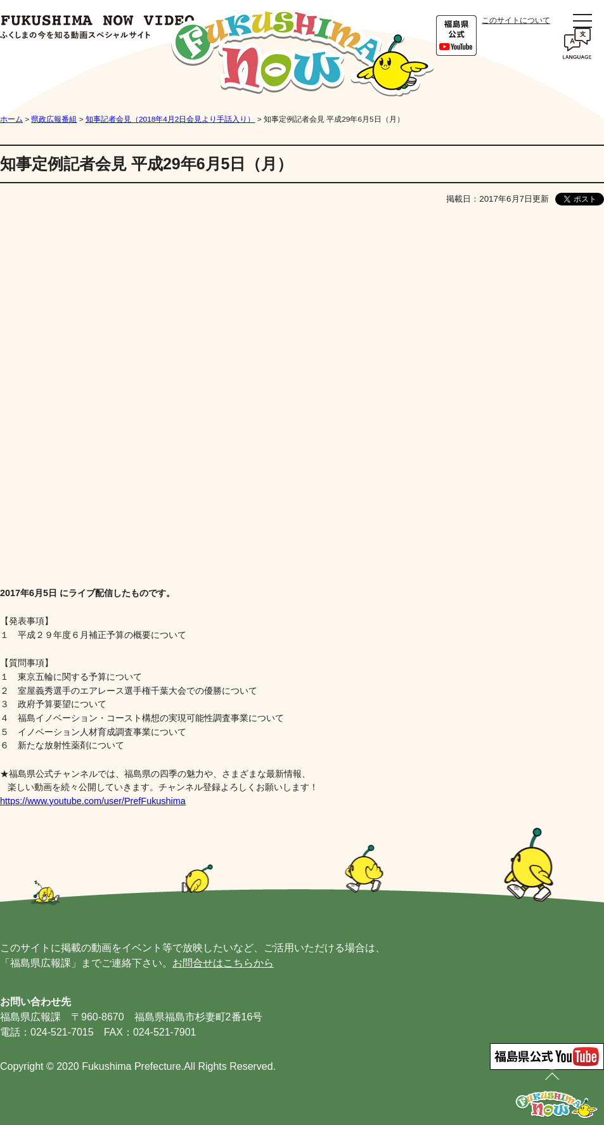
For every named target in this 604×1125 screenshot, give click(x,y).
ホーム (11, 119)
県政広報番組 (54, 119)
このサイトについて (516, 20)
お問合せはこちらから (223, 963)
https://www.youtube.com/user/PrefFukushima (93, 801)
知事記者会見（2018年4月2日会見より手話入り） (170, 119)
